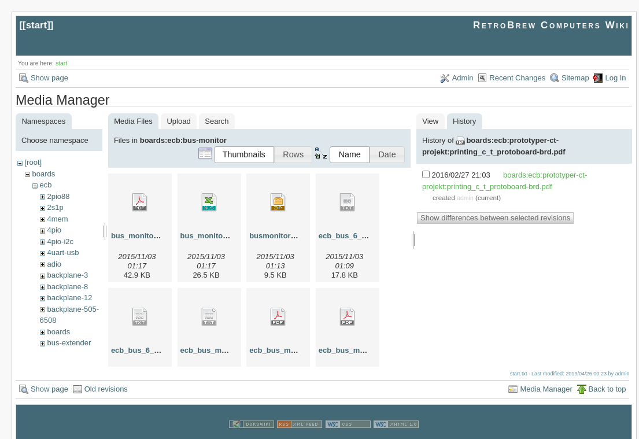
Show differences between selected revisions (495, 217)
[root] (33, 162)
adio (54, 264)
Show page (49, 77)
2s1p (55, 207)
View (430, 121)
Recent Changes (517, 77)
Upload (178, 121)
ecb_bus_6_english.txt (359, 235)
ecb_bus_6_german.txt (152, 350)
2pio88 (58, 196)
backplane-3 (67, 275)
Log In (615, 77)
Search (216, 121)
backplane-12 (69, 297)
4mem (57, 219)
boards (43, 173)
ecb (45, 184)
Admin (463, 77)
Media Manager (546, 376)
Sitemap (575, 77)
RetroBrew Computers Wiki (551, 25)
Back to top (607, 376)
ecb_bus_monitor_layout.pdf (300, 350)
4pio (54, 230)
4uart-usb (63, 252)
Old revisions (106, 376)
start (36, 25)
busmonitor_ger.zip (284, 235)
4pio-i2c (60, 241)
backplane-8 (67, 286)
